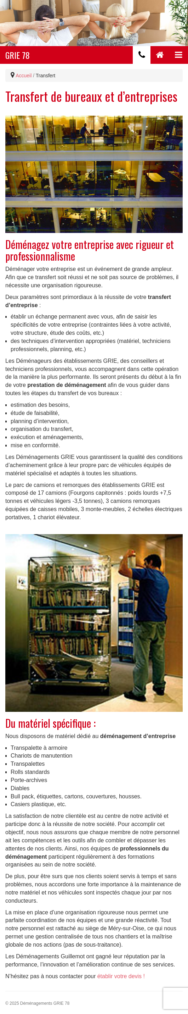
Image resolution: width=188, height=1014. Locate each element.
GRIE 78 (17, 55)
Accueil (24, 75)
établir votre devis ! (121, 976)
